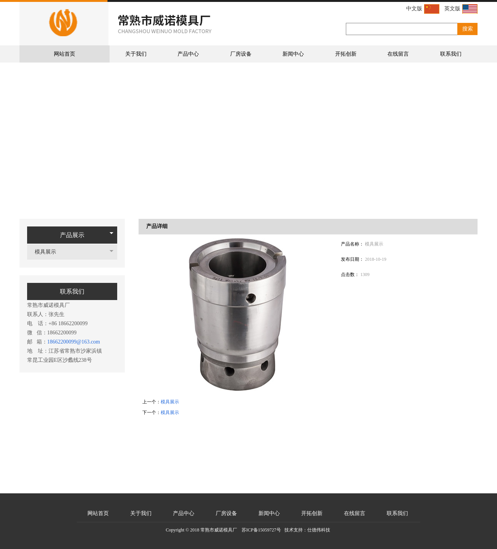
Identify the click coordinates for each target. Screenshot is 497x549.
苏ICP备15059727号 (261, 530)
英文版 (461, 9)
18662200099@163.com (73, 342)
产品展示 (72, 235)
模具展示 (49, 252)
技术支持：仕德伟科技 (307, 530)
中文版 (422, 9)
